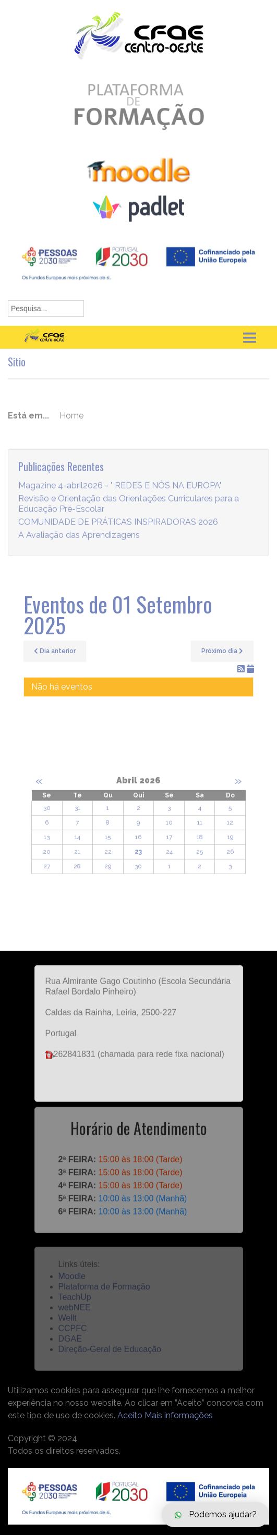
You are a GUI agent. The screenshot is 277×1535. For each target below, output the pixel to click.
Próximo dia (222, 651)
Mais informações (178, 1415)
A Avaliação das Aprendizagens (79, 541)
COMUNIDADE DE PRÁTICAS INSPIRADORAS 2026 (118, 528)
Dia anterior (55, 651)
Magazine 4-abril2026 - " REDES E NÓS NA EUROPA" (120, 492)
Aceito (129, 1415)
